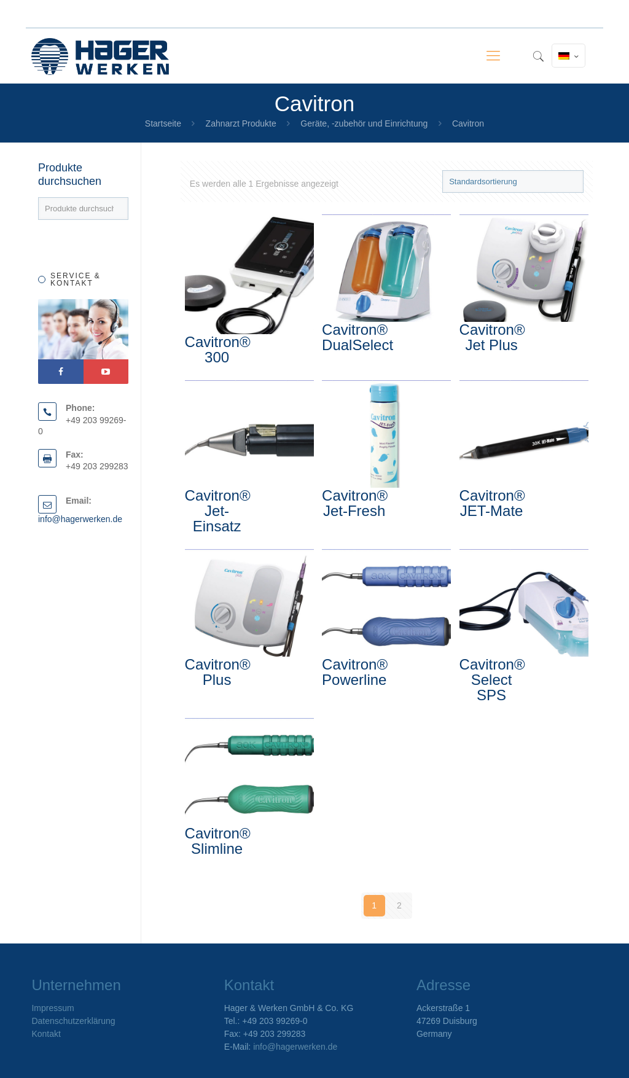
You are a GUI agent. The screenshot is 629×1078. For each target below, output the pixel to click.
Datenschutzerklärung (73, 1021)
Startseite (163, 123)
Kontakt (45, 1034)
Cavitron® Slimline (218, 841)
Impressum (52, 1008)
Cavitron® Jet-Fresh (355, 503)
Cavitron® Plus (218, 672)
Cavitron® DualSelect (357, 337)
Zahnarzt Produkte (241, 123)
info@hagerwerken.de (80, 519)
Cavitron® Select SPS (492, 679)
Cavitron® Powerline (355, 672)
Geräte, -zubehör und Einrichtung (364, 123)
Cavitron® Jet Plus (492, 337)
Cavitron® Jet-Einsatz (218, 510)
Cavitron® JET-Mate (492, 503)
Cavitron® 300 (218, 349)
